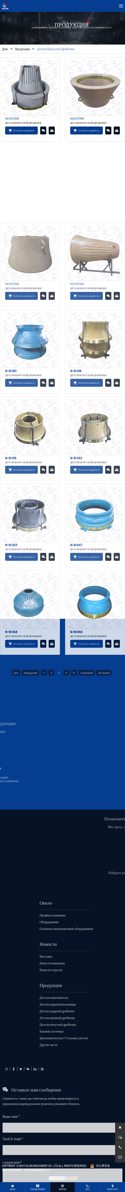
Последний (104, 858)
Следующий (86, 858)
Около (46, 1088)
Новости (48, 1129)
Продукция (22, 60)
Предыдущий (30, 858)
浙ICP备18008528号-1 (36, 1170)
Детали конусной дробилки (55, 60)
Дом (5, 60)
